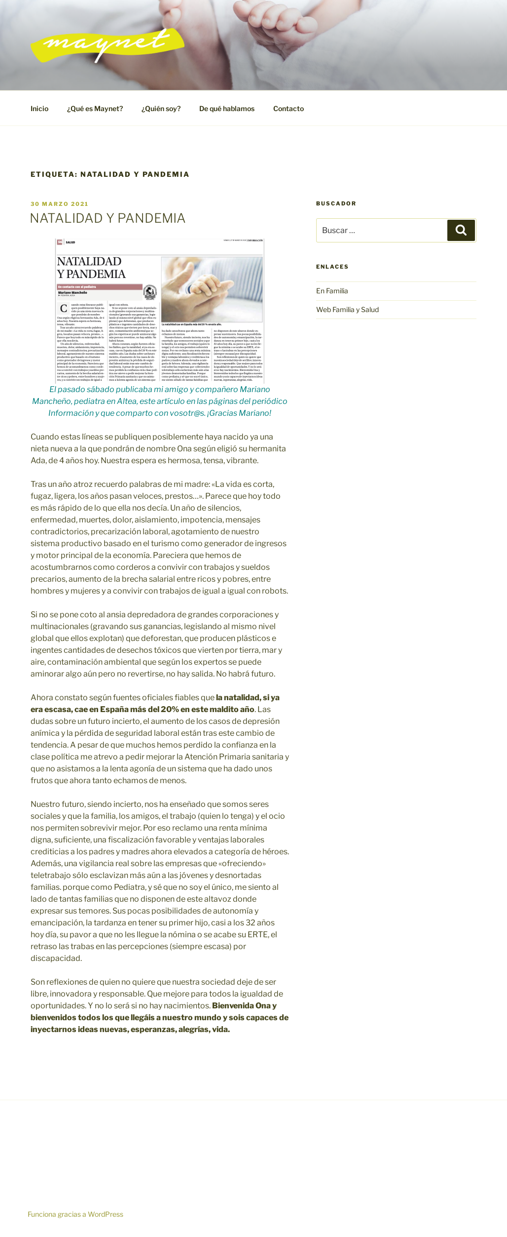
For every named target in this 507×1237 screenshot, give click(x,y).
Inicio (39, 108)
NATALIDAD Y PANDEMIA (108, 218)
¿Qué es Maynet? (95, 108)
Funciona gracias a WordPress (75, 1214)
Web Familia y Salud (347, 309)
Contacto (288, 108)
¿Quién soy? (161, 108)
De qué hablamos (226, 108)
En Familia (332, 290)
